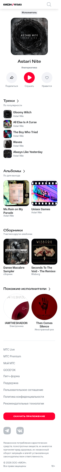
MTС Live (9, 350)
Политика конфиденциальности (23, 397)
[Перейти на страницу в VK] (20, 430)
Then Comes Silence (44, 324)
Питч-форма (11, 376)
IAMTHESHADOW (16, 323)
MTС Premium (12, 356)
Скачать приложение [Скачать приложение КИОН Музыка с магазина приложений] (29, 416)
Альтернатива (29, 67)
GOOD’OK (9, 370)
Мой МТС (9, 363)
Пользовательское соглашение (23, 390)
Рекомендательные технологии (23, 404)
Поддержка (10, 383)
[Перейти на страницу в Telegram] (7, 430)
